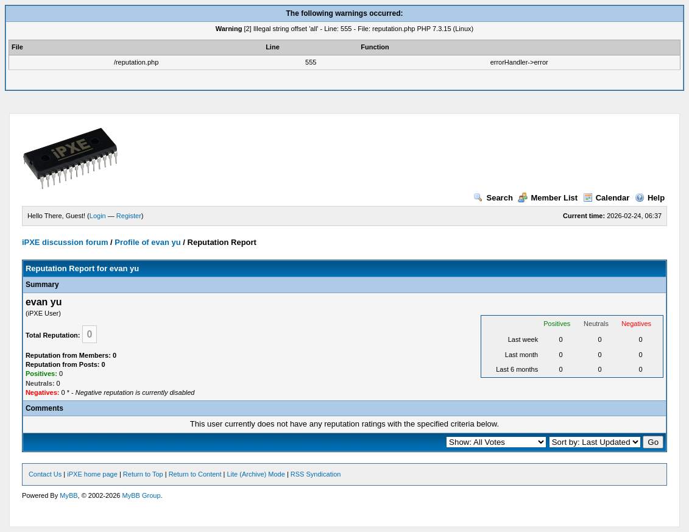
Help (650, 197)
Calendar (606, 197)
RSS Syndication (316, 474)
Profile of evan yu (147, 242)
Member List (548, 197)
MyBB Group (141, 495)
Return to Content (195, 474)
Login (98, 215)
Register (128, 215)
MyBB (68, 495)
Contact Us (45, 474)
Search (492, 197)
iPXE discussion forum (65, 242)
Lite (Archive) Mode (255, 474)
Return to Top (143, 474)
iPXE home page (92, 474)
